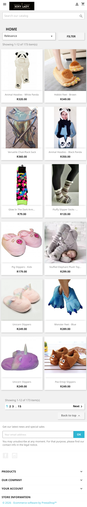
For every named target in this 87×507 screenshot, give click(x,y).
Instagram (14, 455)
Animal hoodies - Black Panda (65, 152)
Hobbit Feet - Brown (65, 94)
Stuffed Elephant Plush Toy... (65, 266)
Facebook (5, 455)
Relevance (29, 36)
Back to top (71, 416)
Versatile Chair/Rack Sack (22, 152)
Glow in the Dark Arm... (21, 209)
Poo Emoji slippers (65, 381)
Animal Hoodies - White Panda (22, 94)
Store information (16, 497)
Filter (71, 36)
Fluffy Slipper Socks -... (65, 209)
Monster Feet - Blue (65, 324)
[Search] (43, 15)
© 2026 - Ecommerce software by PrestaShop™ (29, 502)
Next (78, 406)
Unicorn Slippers (21, 324)
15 (20, 406)
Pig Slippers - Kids (22, 266)
